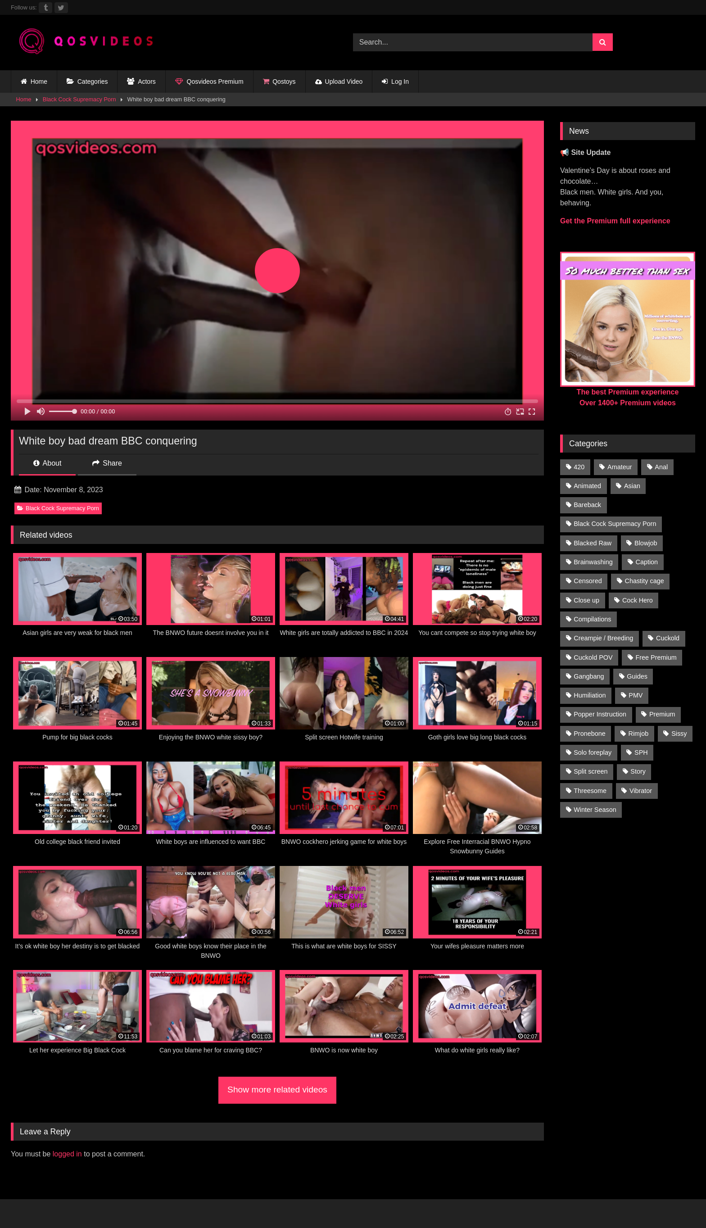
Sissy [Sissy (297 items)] (679, 733)
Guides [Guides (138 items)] (637, 676)
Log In (395, 82)
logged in (67, 1154)
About (47, 463)
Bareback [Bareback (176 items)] (587, 504)
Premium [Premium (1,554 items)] (662, 714)
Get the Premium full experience (615, 221)
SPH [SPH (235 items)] (641, 752)
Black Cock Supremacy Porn (79, 99)
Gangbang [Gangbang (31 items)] (589, 676)
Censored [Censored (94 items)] (588, 581)
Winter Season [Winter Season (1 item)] (595, 809)
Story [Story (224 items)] (638, 771)
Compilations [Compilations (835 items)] (592, 619)
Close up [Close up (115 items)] (586, 600)
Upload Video (339, 81)
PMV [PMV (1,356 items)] (636, 695)
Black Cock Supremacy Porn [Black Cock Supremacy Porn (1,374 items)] (615, 523)
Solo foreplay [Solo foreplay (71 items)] (592, 752)
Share (107, 463)
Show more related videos (277, 1089)
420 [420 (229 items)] (579, 467)
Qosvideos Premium (209, 82)
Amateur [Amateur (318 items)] (619, 467)
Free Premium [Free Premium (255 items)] (655, 657)
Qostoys (279, 82)
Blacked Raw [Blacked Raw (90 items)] (592, 543)
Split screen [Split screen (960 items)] (590, 771)
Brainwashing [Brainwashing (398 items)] (593, 562)
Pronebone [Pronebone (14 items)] (589, 733)
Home (34, 82)
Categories (87, 82)
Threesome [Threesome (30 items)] (590, 790)
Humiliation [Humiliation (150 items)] (590, 695)
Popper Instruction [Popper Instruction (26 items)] (600, 714)
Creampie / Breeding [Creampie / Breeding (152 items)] (603, 638)
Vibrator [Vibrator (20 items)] (640, 790)
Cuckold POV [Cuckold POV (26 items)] (593, 657)
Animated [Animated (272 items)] (587, 485)
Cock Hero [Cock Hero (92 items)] (637, 600)
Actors (141, 82)
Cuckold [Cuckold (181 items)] (667, 638)
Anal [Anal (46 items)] (661, 467)
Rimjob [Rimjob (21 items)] (639, 733)
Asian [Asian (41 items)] (632, 485)
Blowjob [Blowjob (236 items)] (645, 543)
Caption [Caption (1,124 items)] (647, 562)
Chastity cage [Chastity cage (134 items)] (644, 581)
